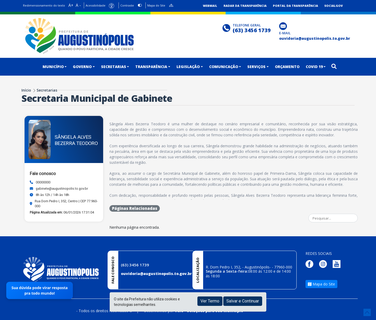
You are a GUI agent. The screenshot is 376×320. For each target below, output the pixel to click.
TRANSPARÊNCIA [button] (151, 66)
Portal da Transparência (295, 6)
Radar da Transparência (245, 6)
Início (26, 90)
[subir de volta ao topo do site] (367, 312)
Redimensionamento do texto (44, 5)
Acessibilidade (95, 5)
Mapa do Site (156, 5)
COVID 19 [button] (314, 66)
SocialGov (333, 6)
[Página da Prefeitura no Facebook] (311, 263)
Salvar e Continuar (242, 301)
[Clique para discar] (227, 27)
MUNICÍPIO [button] (53, 66)
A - (78, 5)
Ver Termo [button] (210, 301)
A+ (70, 5)
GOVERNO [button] (82, 66)
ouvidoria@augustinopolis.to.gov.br (156, 273)
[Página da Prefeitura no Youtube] (338, 263)
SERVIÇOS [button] (256, 66)
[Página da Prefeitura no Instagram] (324, 263)
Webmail (210, 6)
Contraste (127, 5)
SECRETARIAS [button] (113, 66)
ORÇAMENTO (287, 66)
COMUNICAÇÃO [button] (223, 66)
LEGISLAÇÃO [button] (188, 66)
